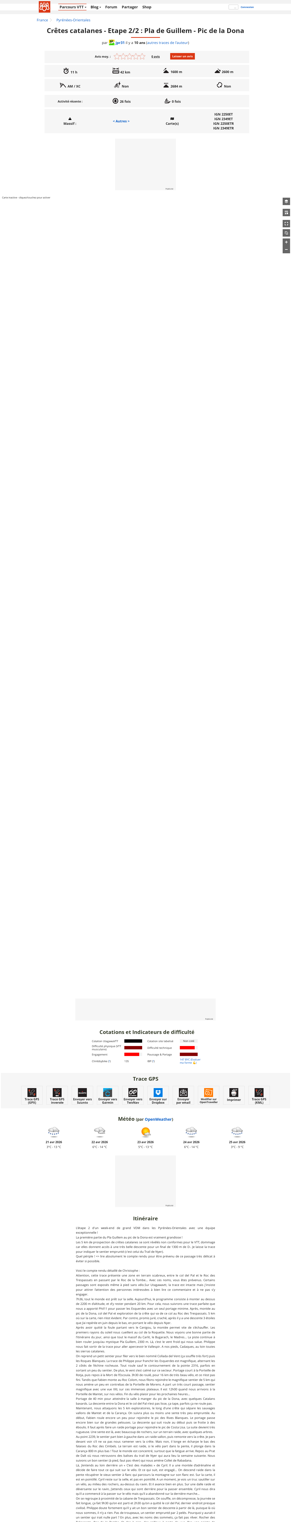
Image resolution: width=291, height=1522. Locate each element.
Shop (146, 6)
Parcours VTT (72, 6)
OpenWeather (158, 1119)
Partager (130, 6)
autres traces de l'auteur (167, 42)
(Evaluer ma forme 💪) (190, 1061)
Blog (94, 6)
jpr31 (117, 42)
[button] (286, 201)
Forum (111, 6)
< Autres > (121, 121)
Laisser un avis (182, 56)
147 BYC (185, 1059)
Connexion (247, 7)
